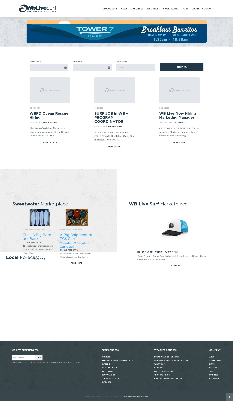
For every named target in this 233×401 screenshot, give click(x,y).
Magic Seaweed (109, 368)
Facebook (214, 378)
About (212, 357)
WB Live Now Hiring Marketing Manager (177, 115)
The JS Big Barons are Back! (39, 237)
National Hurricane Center (168, 378)
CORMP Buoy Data (110, 378)
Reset (180, 67)
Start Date (36, 62)
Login (195, 9)
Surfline (106, 364)
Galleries (137, 9)
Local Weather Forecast (166, 357)
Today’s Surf (109, 9)
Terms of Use (142, 396)
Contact (207, 9)
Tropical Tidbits (162, 375)
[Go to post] (50, 90)
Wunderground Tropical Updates (171, 360)
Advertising (215, 360)
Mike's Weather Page (164, 371)
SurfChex (106, 382)
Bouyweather (108, 375)
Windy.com (159, 364)
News (124, 9)
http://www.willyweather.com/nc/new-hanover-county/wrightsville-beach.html (116, 339)
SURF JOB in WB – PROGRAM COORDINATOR (111, 117)
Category (135, 66)
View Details (50, 142)
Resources (153, 9)
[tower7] (117, 42)
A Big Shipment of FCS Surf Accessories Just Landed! (76, 240)
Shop (211, 371)
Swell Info (107, 371)
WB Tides (106, 357)
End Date (78, 62)
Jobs (185, 9)
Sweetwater (171, 9)
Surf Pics (213, 375)
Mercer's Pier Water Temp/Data (117, 360)
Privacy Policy (129, 396)
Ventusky (159, 368)
